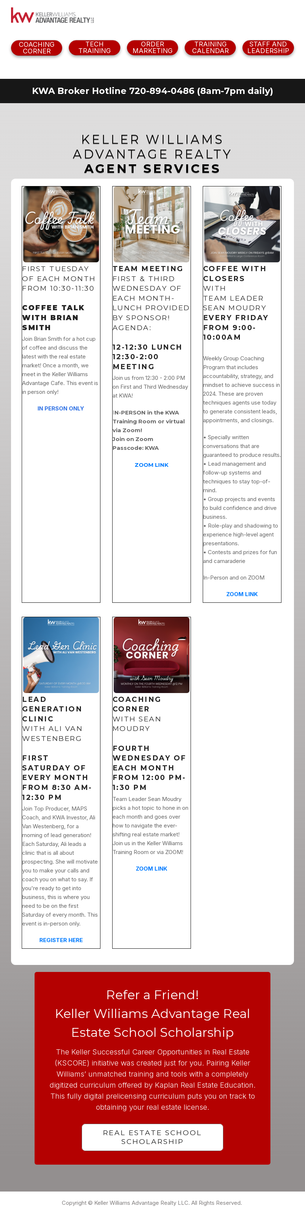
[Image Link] (52, 15)
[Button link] (36, 48)
